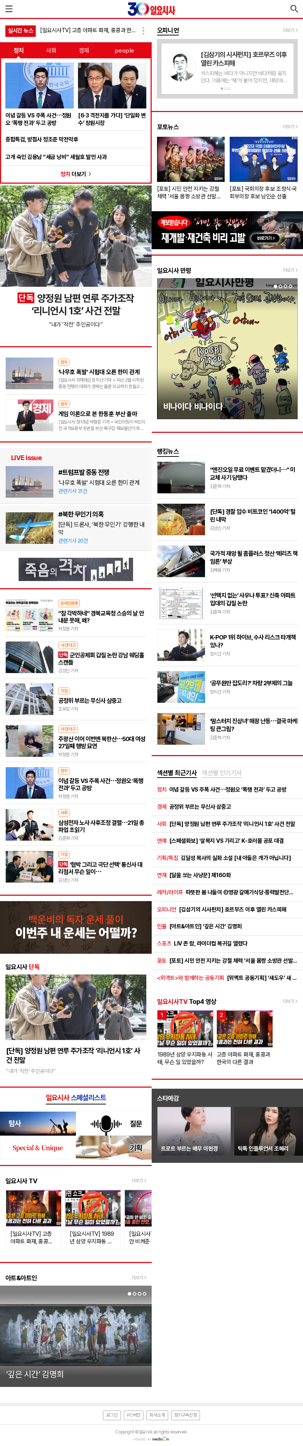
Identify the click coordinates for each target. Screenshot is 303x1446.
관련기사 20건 (73, 541)
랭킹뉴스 (168, 451)
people (124, 50)
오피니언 (168, 30)
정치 (19, 50)
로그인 (112, 1415)
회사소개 (157, 1415)
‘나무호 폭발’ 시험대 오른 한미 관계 (99, 482)
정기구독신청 (185, 1415)
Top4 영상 (186, 1001)
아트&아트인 (21, 1278)
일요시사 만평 (174, 270)
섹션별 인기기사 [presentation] (222, 773)
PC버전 (133, 1415)
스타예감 (168, 1098)
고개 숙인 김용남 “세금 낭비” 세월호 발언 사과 (56, 157)
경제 (84, 50)
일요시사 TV (21, 1181)
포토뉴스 (168, 127)
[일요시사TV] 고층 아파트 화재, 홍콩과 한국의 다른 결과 (89, 30)
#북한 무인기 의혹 (80, 514)
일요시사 (22, 967)
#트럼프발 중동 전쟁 (83, 472)
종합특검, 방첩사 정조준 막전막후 (41, 139)
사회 (51, 50)
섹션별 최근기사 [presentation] (177, 773)
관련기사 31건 (72, 491)
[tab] (177, 773)
